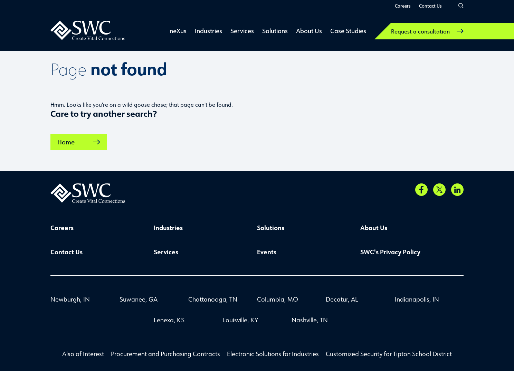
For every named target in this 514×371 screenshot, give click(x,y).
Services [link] (242, 31)
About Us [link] (309, 31)
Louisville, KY (240, 320)
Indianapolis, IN (417, 299)
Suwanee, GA (139, 299)
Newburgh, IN (70, 299)
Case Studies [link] (348, 31)
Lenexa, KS (169, 320)
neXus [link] (178, 31)
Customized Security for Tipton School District (389, 354)
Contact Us (430, 6)
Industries (168, 227)
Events (266, 252)
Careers (403, 6)
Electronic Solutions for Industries (273, 354)
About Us (373, 227)
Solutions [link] (275, 31)
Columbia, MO (277, 299)
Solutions (270, 227)
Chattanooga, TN (212, 299)
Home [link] (78, 142)
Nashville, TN (310, 320)
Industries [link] (208, 31)
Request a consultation (427, 31)
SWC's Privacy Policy (390, 252)
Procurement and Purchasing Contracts (165, 354)
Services (166, 252)
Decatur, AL (342, 299)
